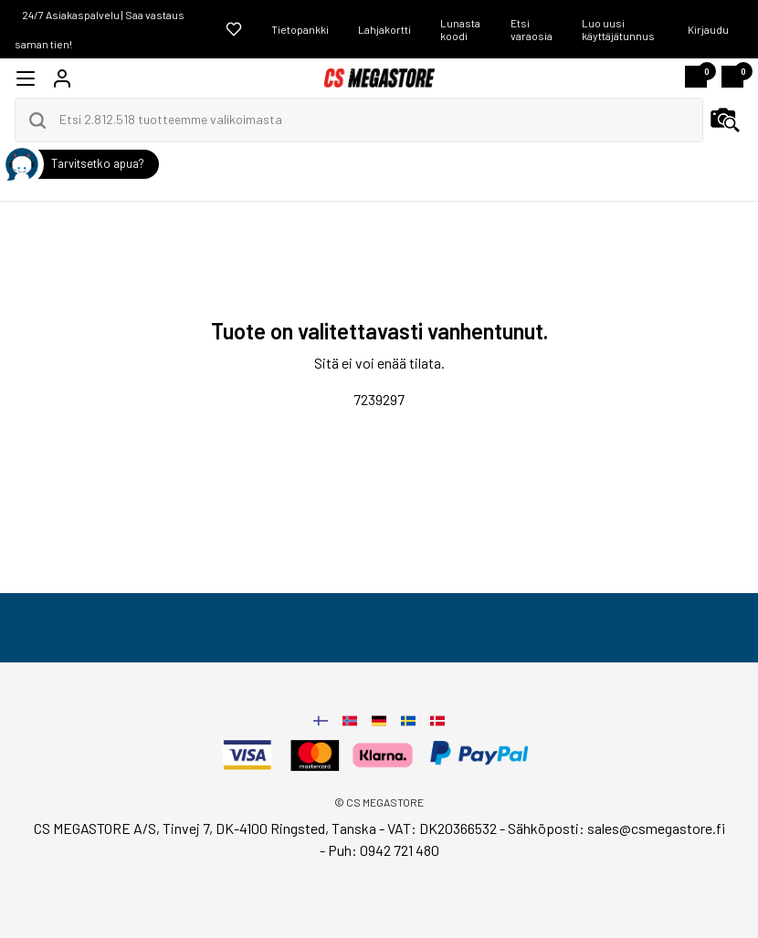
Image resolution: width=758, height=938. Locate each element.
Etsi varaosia (532, 29)
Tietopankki (300, 29)
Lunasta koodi (460, 29)
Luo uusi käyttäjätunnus (618, 29)
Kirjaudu (708, 29)
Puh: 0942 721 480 (383, 850)
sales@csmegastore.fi (656, 828)
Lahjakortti (384, 29)
